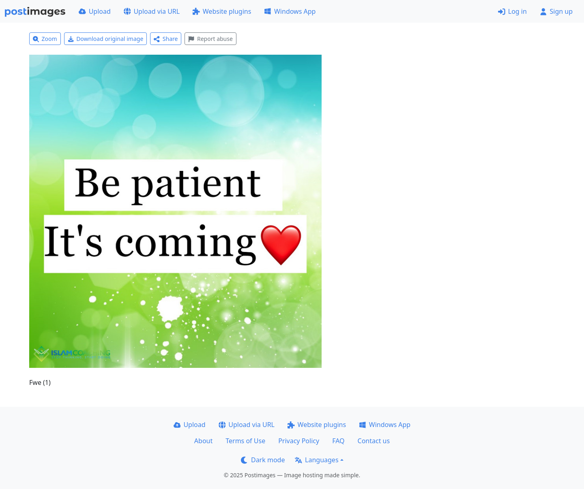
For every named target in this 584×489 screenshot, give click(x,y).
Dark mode (263, 459)
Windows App (290, 11)
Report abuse (210, 39)
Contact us (374, 440)
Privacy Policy (298, 440)
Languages (316, 459)
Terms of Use (245, 440)
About (203, 440)
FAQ (338, 440)
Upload (95, 11)
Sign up (556, 11)
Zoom (45, 39)
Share (166, 39)
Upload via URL (152, 11)
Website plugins (222, 11)
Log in (512, 11)
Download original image (106, 39)
